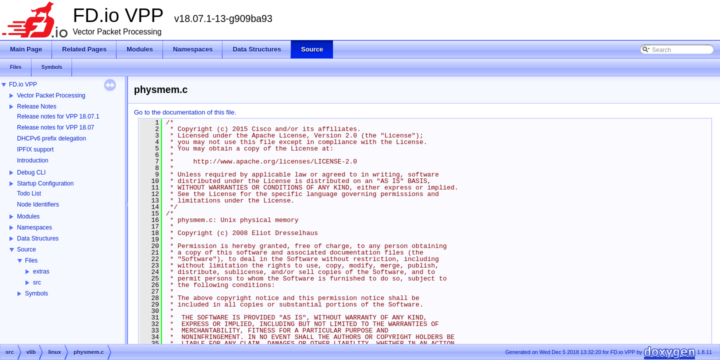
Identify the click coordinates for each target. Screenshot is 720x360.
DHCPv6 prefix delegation (51, 138)
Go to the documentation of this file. (185, 112)
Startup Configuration (45, 183)
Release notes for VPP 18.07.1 (58, 116)
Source (26, 249)
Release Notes (36, 106)
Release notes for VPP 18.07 (55, 127)
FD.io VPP (23, 84)
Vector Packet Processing (51, 95)
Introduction (32, 160)
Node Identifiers (38, 204)
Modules (28, 216)
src (37, 282)
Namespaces (34, 227)
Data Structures (37, 238)
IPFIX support (35, 149)
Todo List (29, 193)
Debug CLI (31, 172)
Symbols (36, 293)
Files (31, 260)
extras (41, 271)
